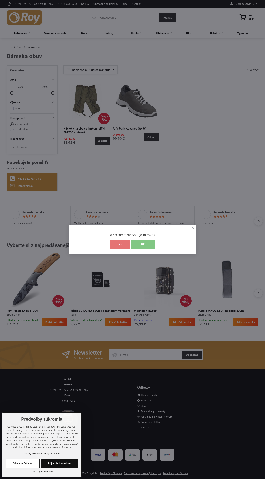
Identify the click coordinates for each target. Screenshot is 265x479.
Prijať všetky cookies (59, 463)
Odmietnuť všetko (22, 463)
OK (143, 244)
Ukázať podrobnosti (42, 471)
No (120, 244)
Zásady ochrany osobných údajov (41, 453)
